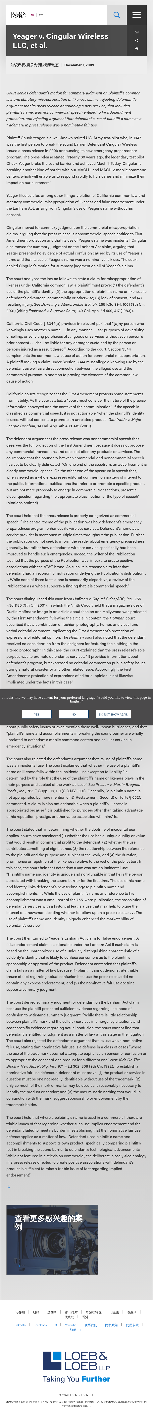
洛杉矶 (20, 1312)
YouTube (70, 1325)
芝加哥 (52, 1312)
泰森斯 (132, 1312)
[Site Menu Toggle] (137, 15)
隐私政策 (111, 1325)
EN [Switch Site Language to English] (32, 15)
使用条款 (132, 1325)
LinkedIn (20, 1325)
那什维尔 (71, 1312)
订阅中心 (76, 1329)
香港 (85, 1317)
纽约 (36, 1312)
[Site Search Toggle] (117, 15)
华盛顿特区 (94, 1312)
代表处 (69, 1317)
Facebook (40, 1325)
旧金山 (114, 1312)
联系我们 (90, 1325)
